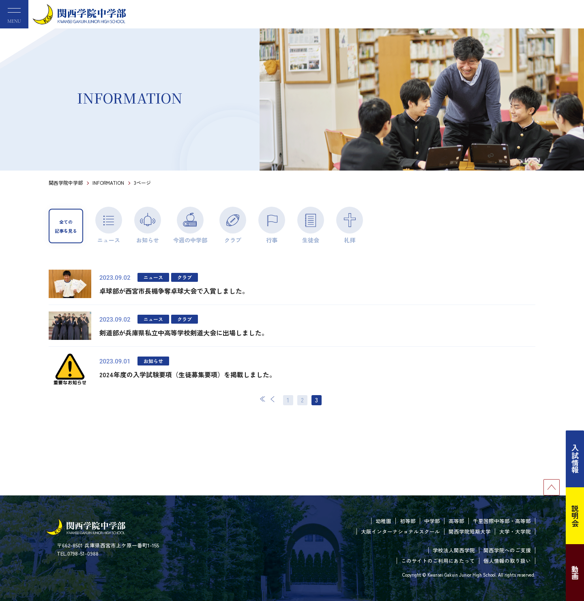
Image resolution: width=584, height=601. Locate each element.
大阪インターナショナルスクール (400, 531)
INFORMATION (108, 182)
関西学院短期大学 (470, 531)
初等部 (408, 521)
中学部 (432, 521)
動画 (575, 572)
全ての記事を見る (66, 226)
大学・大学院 (515, 531)
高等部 (456, 521)
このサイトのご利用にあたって (438, 560)
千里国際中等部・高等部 (502, 521)
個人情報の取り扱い (507, 560)
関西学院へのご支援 (507, 550)
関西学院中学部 (66, 182)
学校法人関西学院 (454, 550)
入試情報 (575, 458)
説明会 (575, 516)
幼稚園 (383, 521)
